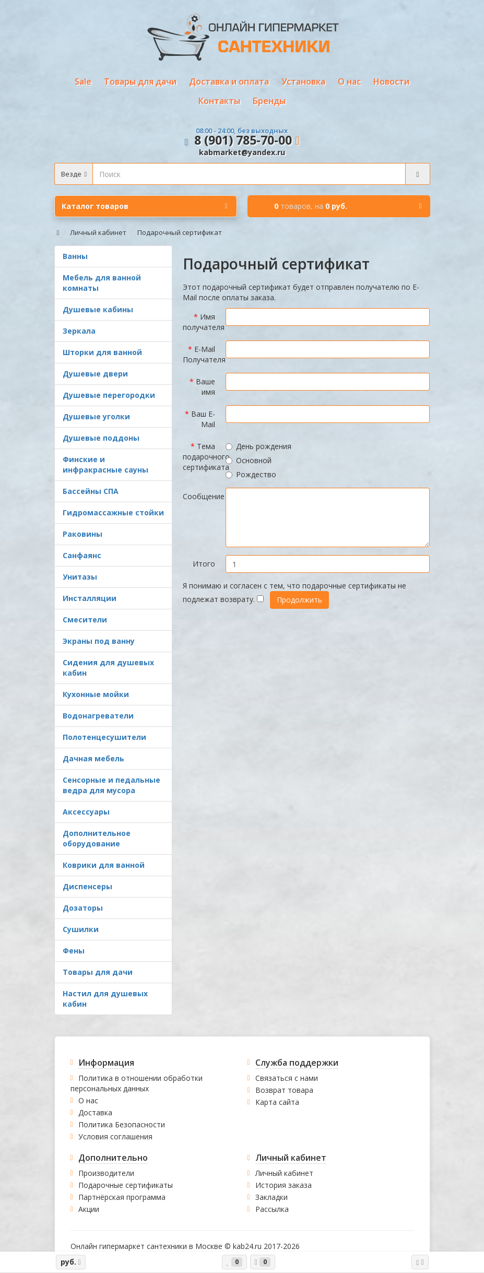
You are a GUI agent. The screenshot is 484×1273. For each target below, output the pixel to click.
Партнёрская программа (122, 1197)
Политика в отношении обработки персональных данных (136, 1083)
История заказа (283, 1185)
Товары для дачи (98, 972)
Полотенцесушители (104, 737)
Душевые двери (95, 374)
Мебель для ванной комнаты (102, 283)
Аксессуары (86, 812)
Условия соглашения (115, 1136)
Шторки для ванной (102, 352)
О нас (88, 1100)
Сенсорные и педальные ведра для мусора (111, 785)
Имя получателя (201, 322)
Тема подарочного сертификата (201, 456)
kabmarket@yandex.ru (242, 152)
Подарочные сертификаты (125, 1185)
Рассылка (272, 1209)
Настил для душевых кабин (105, 998)
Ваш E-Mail (203, 419)
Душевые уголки (96, 416)
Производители (106, 1173)
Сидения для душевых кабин (108, 667)
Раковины (82, 534)
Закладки (271, 1197)
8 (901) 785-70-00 (243, 140)
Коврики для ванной (104, 865)
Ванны (75, 256)
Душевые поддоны (101, 438)
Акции (88, 1209)
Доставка (95, 1112)
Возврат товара (284, 1090)
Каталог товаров (145, 206)
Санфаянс (82, 555)
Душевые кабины (98, 309)
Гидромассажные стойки (113, 512)
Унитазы (80, 577)
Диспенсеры (87, 886)
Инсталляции (89, 598)
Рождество (251, 474)
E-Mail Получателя (201, 354)
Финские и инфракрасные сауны (105, 464)
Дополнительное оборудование (97, 838)
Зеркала (79, 331)
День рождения (258, 446)
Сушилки (81, 929)
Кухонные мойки (96, 694)
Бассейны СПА (91, 491)
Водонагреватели (98, 716)
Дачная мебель (93, 758)
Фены (74, 951)
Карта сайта (277, 1102)
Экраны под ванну (99, 641)
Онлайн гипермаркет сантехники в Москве (146, 1246)
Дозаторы (83, 908)
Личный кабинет (98, 232)
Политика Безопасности (121, 1124)
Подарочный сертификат (179, 232)
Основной (248, 460)
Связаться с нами (286, 1078)
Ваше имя (205, 386)
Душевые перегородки (109, 395)
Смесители (85, 619)
